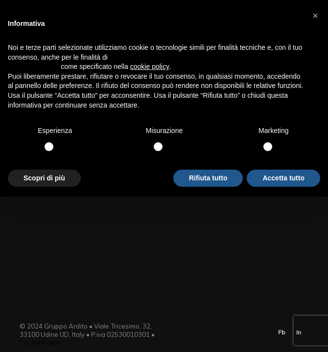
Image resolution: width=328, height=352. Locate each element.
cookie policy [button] (149, 66)
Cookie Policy (40, 343)
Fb (281, 332)
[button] (315, 15)
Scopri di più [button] (44, 178)
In (298, 332)
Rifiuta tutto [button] (208, 178)
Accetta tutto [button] (283, 178)
